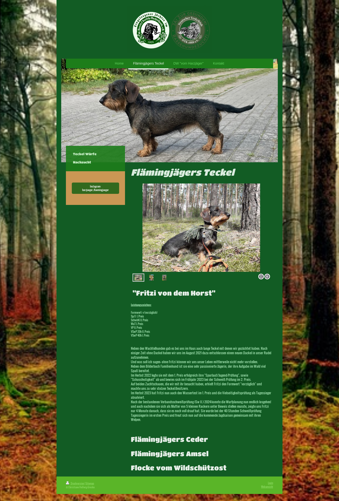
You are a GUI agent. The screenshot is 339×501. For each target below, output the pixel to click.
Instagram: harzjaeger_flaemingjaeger (95, 188)
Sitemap (89, 483)
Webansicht (267, 487)
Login (270, 483)
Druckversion (75, 483)
